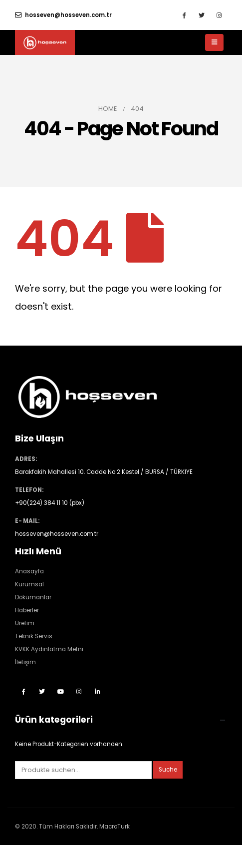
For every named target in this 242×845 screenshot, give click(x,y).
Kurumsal (29, 584)
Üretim (24, 623)
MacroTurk (114, 827)
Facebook (23, 691)
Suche (168, 770)
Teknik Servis (33, 636)
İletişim (25, 662)
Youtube (60, 691)
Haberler (27, 610)
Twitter (41, 691)
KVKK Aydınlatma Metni (49, 649)
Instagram (78, 691)
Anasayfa (29, 571)
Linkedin (97, 691)
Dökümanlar (33, 597)
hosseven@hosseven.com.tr (63, 15)
